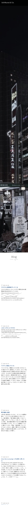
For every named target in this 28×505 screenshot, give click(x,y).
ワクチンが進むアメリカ (7, 365)
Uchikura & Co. (7, 2)
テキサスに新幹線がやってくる (9, 287)
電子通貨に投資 (5, 412)
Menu (25, 2)
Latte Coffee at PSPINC (8, 328)
